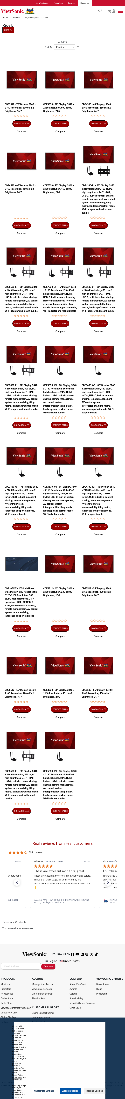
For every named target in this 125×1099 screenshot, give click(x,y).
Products (17, 17)
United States (69, 961)
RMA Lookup (38, 998)
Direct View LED (9, 1012)
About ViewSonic (78, 984)
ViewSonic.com (42, 3)
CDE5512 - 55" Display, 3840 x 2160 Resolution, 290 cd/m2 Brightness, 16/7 (97, 593)
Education (58, 3)
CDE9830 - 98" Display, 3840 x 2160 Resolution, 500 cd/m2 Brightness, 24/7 (58, 108)
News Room (102, 984)
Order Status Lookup (42, 993)
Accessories (7, 993)
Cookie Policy (17, 1077)
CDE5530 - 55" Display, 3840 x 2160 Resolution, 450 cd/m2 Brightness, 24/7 (97, 694)
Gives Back (75, 1008)
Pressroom (101, 993)
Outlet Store (7, 998)
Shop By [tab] (8, 30)
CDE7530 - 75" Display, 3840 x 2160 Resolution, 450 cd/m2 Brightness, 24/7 (58, 189)
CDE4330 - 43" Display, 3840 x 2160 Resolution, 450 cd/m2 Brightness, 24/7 (97, 108)
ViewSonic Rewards (42, 989)
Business (72, 3)
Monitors (5, 984)
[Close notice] (101, 1091)
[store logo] (50, 11)
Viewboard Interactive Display (16, 1008)
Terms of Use (17, 1080)
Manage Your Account (43, 984)
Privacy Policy (17, 1075)
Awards (73, 989)
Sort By (48, 47)
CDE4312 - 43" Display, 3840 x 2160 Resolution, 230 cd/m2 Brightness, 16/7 (58, 593)
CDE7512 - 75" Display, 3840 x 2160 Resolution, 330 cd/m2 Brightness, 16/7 (20, 108)
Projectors (6, 989)
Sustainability (76, 998)
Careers (73, 993)
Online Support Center (43, 1013)
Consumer (84, 3)
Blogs (99, 989)
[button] (21, 131)
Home (5, 17)
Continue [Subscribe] (48, 966)
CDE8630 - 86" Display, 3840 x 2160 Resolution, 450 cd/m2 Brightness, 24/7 (58, 694)
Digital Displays (32, 17)
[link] (62, 902)
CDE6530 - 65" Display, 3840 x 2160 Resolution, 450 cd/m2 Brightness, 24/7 (20, 189)
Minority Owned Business (82, 1003)
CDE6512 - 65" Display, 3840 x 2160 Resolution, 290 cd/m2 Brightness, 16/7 (20, 694)
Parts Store (6, 1003)
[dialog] (62, 1058)
